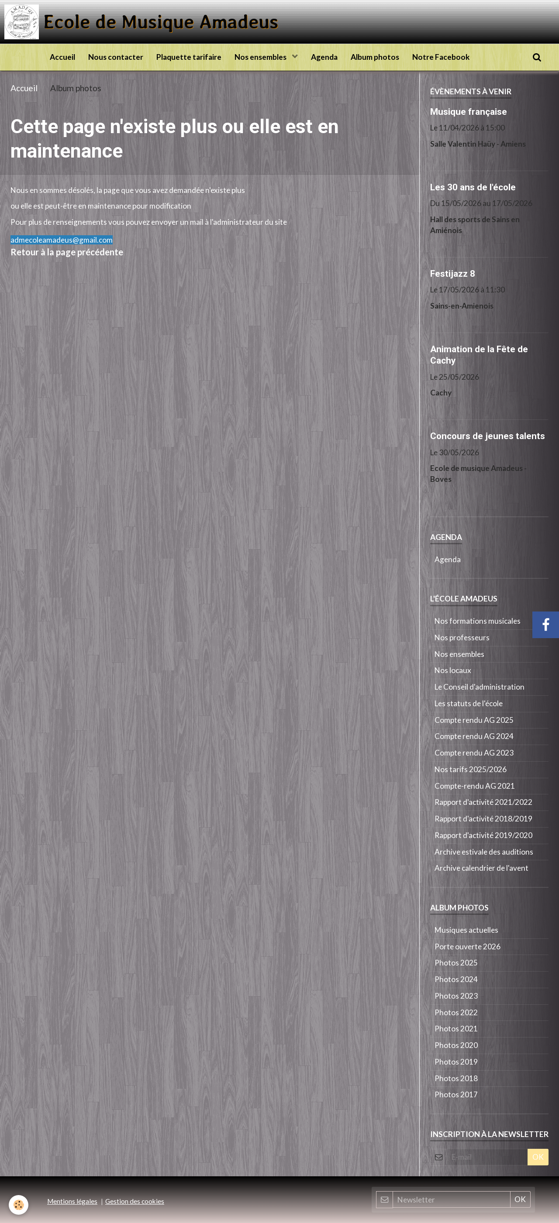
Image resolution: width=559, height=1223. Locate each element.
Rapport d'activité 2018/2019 (483, 818)
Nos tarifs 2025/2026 (471, 769)
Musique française (468, 111)
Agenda (324, 57)
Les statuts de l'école (469, 703)
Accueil (62, 57)
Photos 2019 (456, 1061)
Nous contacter (115, 57)
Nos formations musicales (478, 620)
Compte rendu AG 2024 (474, 736)
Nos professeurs (462, 637)
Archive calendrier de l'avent (481, 868)
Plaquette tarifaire (188, 57)
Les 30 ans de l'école (473, 187)
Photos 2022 (456, 1012)
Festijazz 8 (452, 273)
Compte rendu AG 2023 (474, 752)
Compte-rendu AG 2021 (475, 785)
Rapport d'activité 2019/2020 (483, 835)
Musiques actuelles (466, 929)
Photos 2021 (456, 1028)
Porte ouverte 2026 (467, 946)
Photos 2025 (456, 962)
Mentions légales (72, 1201)
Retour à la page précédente (66, 252)
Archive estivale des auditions (484, 851)
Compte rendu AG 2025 (474, 720)
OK (538, 1156)
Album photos (375, 57)
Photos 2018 (456, 1078)
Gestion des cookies (134, 1201)
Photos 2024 (456, 979)
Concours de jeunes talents (487, 436)
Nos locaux (453, 670)
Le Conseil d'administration (479, 686)
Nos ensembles (261, 57)
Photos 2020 (456, 1045)
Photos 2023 (456, 995)
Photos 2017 (456, 1094)
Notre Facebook (440, 57)
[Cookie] (18, 1205)
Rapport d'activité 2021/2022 (483, 802)
